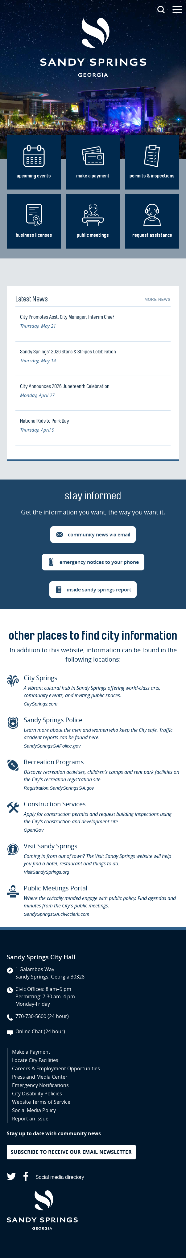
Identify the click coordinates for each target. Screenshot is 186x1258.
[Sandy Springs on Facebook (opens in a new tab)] (25, 1177)
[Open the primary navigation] (177, 10)
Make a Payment (31, 1051)
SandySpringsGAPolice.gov (52, 745)
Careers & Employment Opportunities (56, 1068)
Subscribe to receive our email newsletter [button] (71, 1152)
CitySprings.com (40, 703)
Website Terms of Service (41, 1101)
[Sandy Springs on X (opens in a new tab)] (11, 1177)
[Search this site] (161, 10)
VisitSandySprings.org (46, 872)
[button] (93, 534)
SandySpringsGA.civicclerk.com (56, 914)
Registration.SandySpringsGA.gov (59, 788)
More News (158, 299)
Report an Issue (30, 1118)
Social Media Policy (34, 1110)
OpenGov (33, 830)
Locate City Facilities (35, 1060)
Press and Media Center (40, 1076)
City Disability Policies (37, 1093)
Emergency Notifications (40, 1085)
